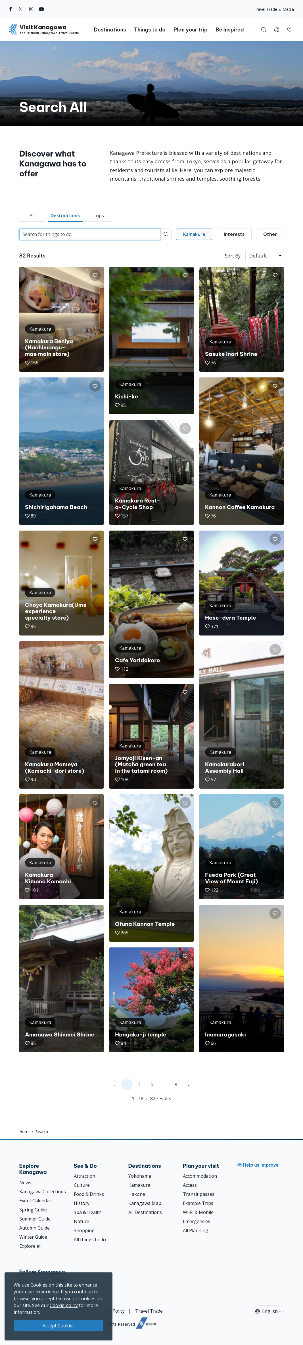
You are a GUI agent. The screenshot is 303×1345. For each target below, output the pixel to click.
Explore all (30, 1246)
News (25, 1182)
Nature (81, 1221)
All (32, 215)
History (81, 1203)
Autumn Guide (34, 1228)
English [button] (266, 1311)
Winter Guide (33, 1237)
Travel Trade (149, 1311)
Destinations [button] (110, 29)
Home (25, 1131)
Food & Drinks (89, 1194)
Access (190, 1185)
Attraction (84, 1176)
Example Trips (198, 1203)
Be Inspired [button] (230, 29)
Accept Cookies (59, 1326)
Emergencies (196, 1221)
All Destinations (145, 1212)
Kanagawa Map (144, 1203)
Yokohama (139, 1176)
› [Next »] (188, 1085)
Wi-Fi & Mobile (198, 1212)
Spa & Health (87, 1212)
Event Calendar (35, 1201)
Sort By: (233, 256)
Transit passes (198, 1194)
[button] (276, 29)
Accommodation (200, 1176)
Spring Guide (33, 1210)
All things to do (90, 1239)
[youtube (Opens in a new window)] (41, 9)
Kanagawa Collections (42, 1191)
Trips (98, 215)
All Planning (195, 1230)
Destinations (65, 215)
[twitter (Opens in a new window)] (20, 9)
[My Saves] (289, 29)
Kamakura (139, 1185)
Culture (82, 1185)
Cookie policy (64, 1305)
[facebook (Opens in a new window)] (10, 9)
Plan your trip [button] (191, 29)
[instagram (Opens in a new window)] (31, 9)
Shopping (84, 1230)
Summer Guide (35, 1219)
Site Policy (114, 1311)
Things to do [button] (150, 29)
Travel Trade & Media (274, 9)
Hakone (136, 1194)
